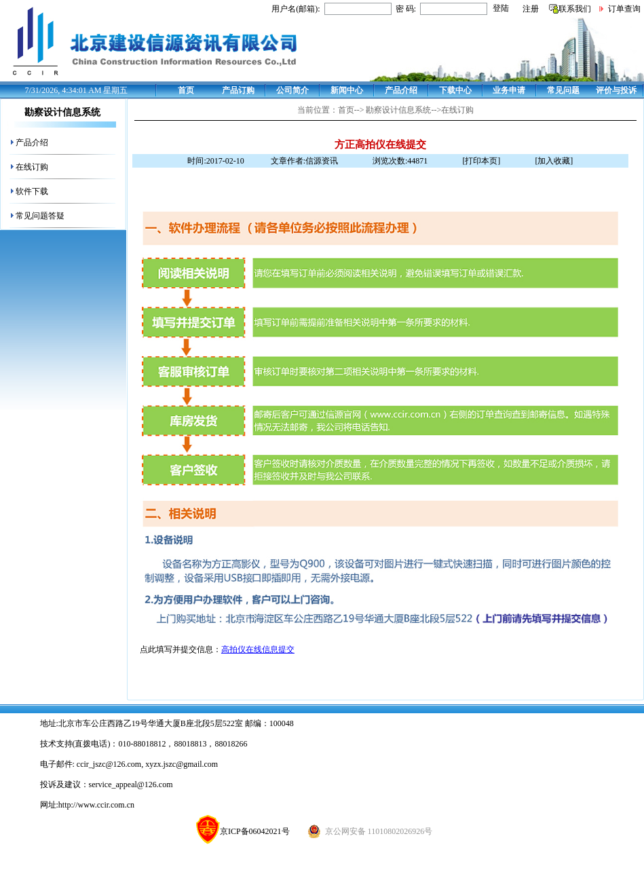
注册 (531, 9)
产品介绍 (401, 90)
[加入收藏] (554, 161)
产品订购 (238, 90)
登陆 (501, 8)
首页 (186, 90)
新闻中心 (346, 90)
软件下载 (32, 191)
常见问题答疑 (40, 216)
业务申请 (509, 90)
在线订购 (32, 167)
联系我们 (574, 9)
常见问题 (563, 90)
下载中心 (455, 90)
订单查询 (624, 9)
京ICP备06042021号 (243, 831)
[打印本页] (481, 161)
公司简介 (292, 90)
